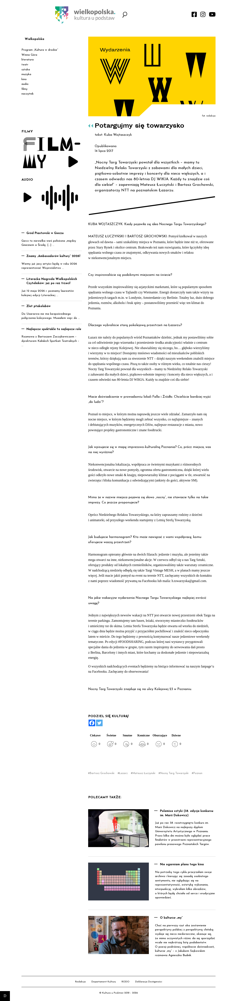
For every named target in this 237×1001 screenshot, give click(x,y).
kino (24, 79)
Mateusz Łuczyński (143, 773)
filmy (24, 89)
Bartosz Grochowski (102, 773)
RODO (125, 982)
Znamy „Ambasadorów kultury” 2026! (53, 256)
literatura (27, 59)
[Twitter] (99, 723)
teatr (24, 64)
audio (24, 84)
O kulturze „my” (171, 917)
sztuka (25, 69)
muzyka (26, 74)
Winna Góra (29, 54)
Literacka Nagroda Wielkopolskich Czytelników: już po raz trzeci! (51, 281)
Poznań (197, 773)
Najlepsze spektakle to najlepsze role (53, 329)
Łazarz (123, 773)
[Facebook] (92, 723)
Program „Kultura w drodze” (39, 50)
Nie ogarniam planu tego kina (182, 864)
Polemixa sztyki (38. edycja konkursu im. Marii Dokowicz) (186, 813)
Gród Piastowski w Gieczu (45, 233)
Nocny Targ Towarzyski (174, 773)
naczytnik (27, 93)
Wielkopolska (34, 39)
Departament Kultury (103, 982)
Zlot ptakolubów (38, 306)
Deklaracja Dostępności (148, 982)
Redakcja (80, 982)
